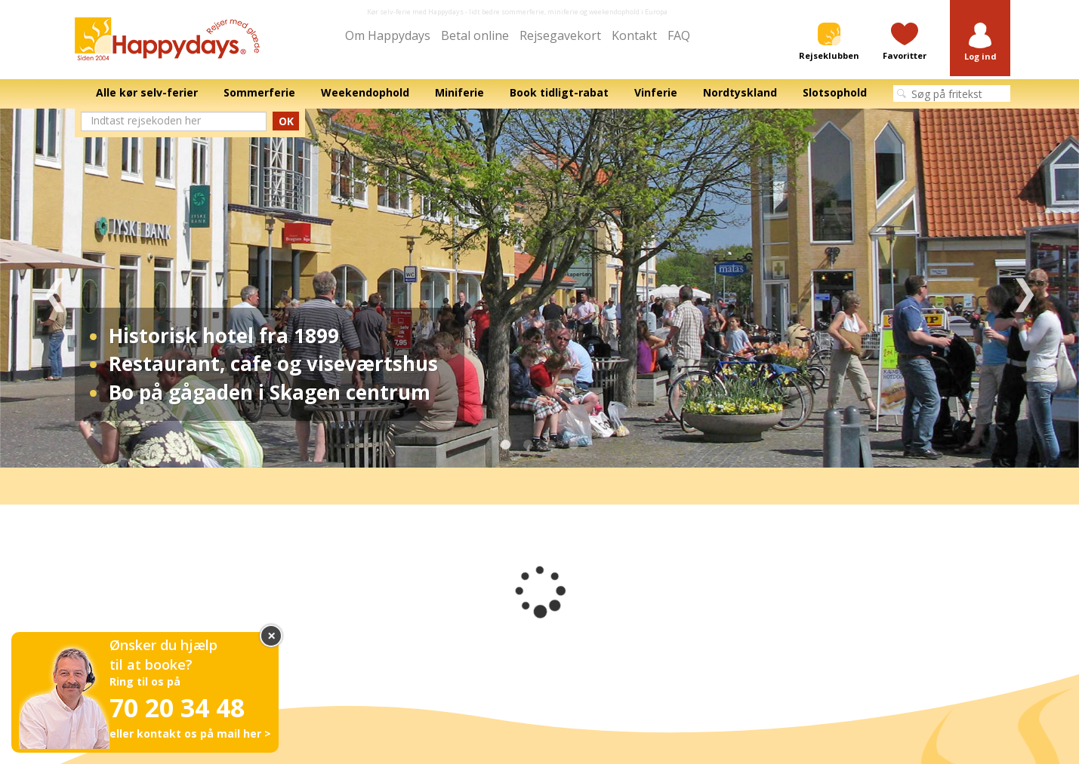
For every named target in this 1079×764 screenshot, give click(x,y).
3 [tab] (551, 445)
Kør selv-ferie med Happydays (415, 12)
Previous (55, 288)
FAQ (678, 35)
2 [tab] (528, 445)
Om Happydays (387, 35)
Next (1024, 288)
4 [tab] (573, 445)
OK (286, 121)
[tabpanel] (539, 288)
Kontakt (634, 35)
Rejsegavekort (560, 35)
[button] (980, 43)
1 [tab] (505, 445)
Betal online (475, 35)
